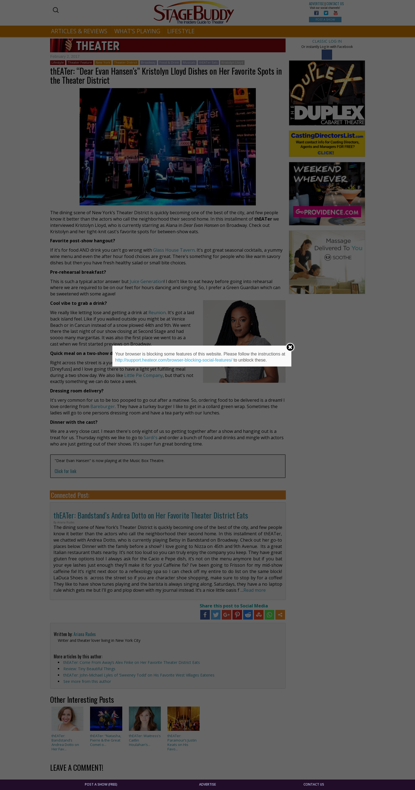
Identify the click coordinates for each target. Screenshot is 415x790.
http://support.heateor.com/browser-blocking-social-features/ (173, 360)
